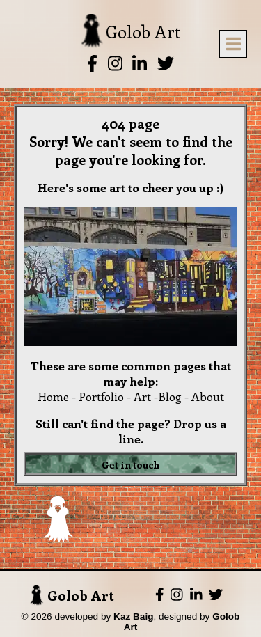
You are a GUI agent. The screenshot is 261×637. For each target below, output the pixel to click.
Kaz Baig (133, 616)
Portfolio (101, 396)
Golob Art (72, 595)
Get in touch (130, 464)
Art (142, 396)
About (207, 396)
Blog (170, 396)
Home (53, 396)
